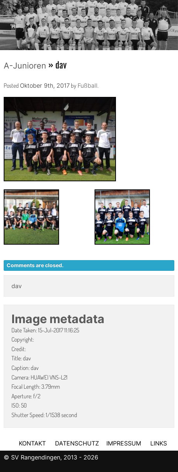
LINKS (158, 443)
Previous (5, 22)
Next (172, 22)
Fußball (87, 85)
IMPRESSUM (124, 443)
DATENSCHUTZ (77, 443)
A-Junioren (25, 65)
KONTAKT (32, 443)
